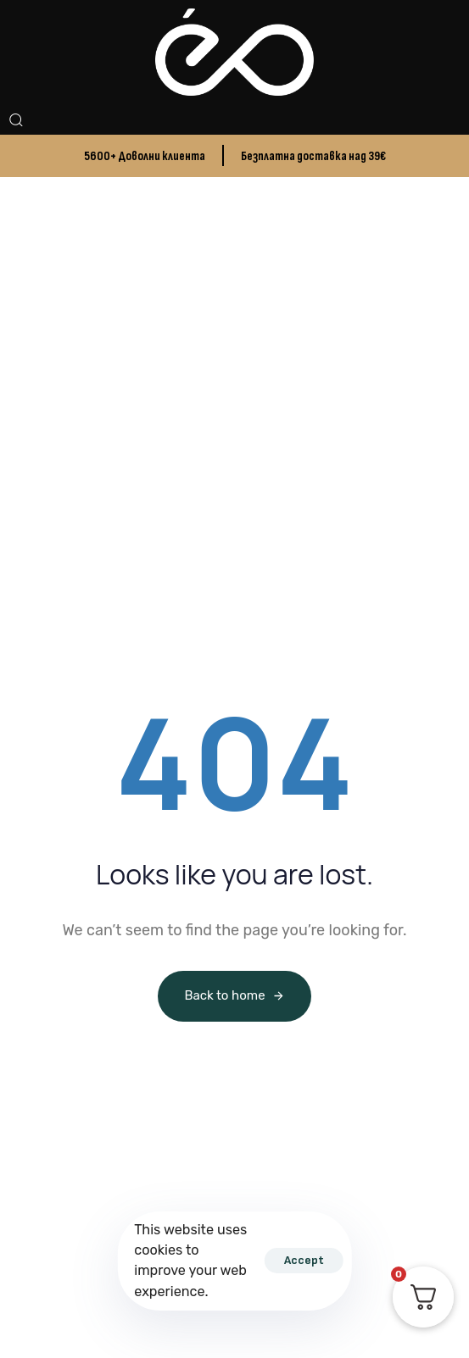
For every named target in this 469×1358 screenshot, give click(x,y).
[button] (15, 119)
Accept (304, 1260)
